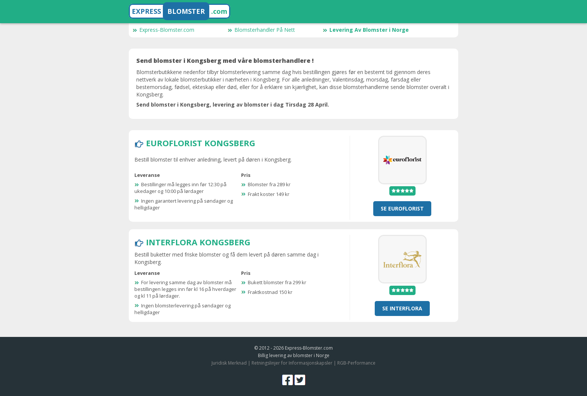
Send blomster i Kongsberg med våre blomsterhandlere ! (225, 60)
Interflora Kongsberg (198, 242)
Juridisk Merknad (229, 363)
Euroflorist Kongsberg (200, 142)
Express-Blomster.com (163, 29)
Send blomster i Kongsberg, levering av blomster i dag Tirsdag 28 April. (232, 104)
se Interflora (402, 308)
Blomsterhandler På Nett (261, 29)
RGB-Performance (356, 363)
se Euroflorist (402, 208)
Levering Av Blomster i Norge (366, 29)
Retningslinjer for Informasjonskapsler (292, 363)
